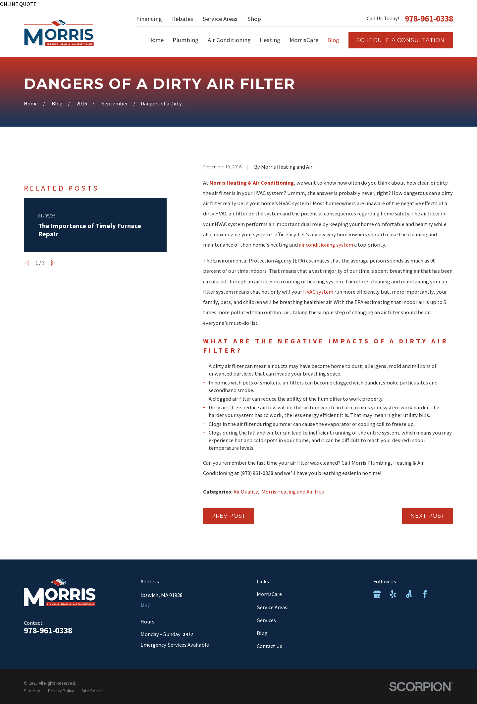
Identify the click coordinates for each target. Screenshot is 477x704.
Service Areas (220, 19)
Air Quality (246, 491)
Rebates (182, 19)
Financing (149, 19)
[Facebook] (425, 594)
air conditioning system (326, 244)
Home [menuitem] (156, 40)
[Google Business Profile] (377, 594)
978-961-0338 (429, 19)
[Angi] (409, 594)
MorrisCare (269, 594)
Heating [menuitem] (270, 40)
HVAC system (318, 291)
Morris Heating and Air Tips (292, 491)
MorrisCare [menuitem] (304, 40)
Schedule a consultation (400, 40)
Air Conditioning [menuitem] (229, 40)
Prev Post (228, 515)
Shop (254, 19)
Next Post (427, 515)
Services (266, 620)
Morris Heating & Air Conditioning (251, 182)
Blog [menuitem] (333, 40)
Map (145, 605)
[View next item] (53, 263)
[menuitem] (32, 691)
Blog (262, 633)
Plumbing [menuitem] (185, 40)
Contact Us (269, 646)
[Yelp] (393, 594)
